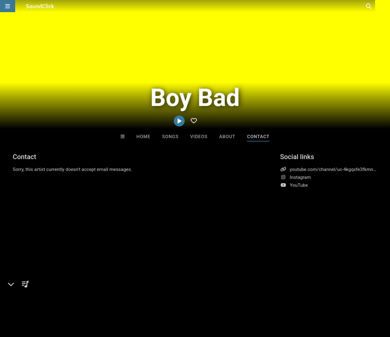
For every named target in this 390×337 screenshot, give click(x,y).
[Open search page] (384, 6)
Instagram (300, 177)
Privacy (144, 301)
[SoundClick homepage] (40, 6)
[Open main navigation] (7, 6)
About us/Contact (54, 301)
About (227, 136)
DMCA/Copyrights (113, 301)
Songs (170, 136)
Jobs (83, 301)
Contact (258, 136)
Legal (163, 301)
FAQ (25, 301)
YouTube (299, 185)
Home (143, 136)
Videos (198, 136)
